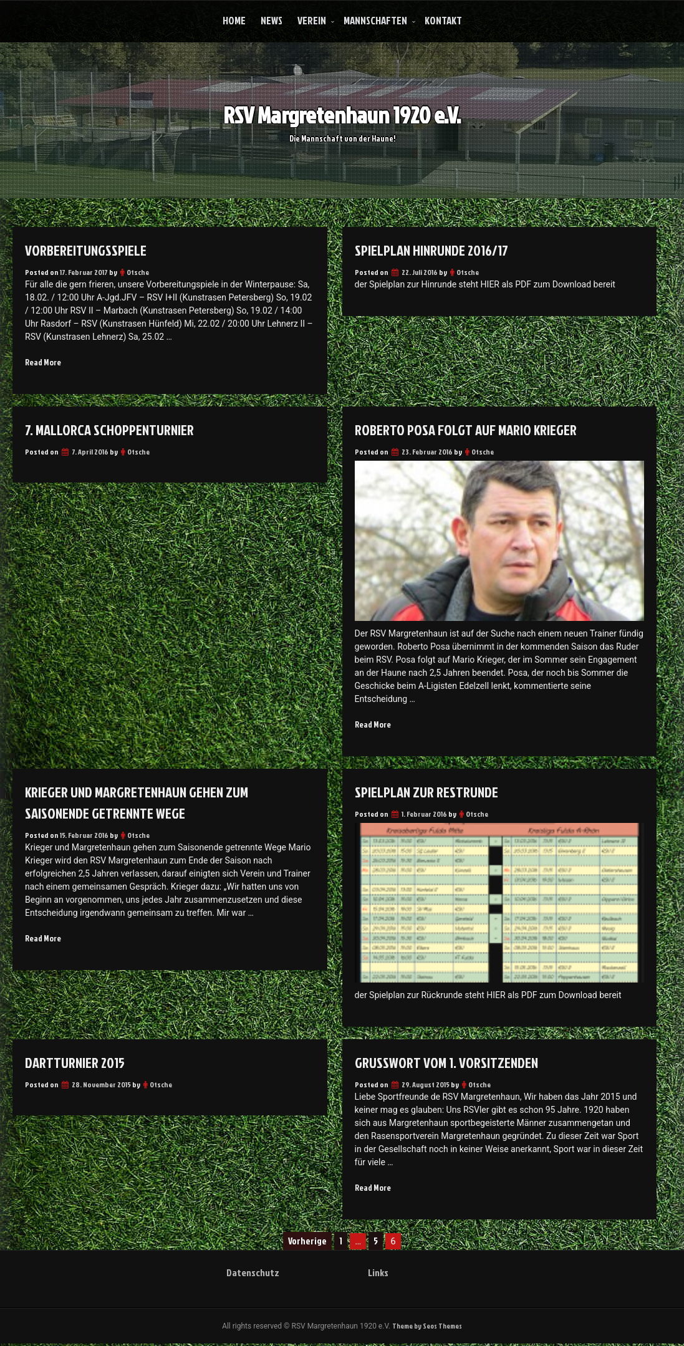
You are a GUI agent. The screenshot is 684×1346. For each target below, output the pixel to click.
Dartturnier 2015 (78, 1063)
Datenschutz (252, 1274)
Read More (43, 362)
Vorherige (307, 1242)
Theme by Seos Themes (427, 1328)
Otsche (138, 272)
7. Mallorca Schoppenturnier (113, 430)
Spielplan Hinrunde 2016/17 (435, 250)
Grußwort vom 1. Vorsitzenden (450, 1063)
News (271, 20)
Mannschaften (375, 20)
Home (234, 20)
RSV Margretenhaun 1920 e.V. (342, 109)
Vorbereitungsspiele (88, 250)
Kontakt (443, 20)
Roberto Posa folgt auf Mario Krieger (471, 430)
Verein (311, 20)
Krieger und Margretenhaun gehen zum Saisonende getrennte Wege (141, 803)
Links (378, 1274)
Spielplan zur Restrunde (429, 793)
